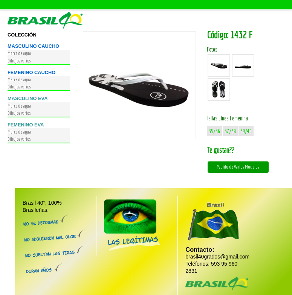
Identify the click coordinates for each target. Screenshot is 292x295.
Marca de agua (19, 53)
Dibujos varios (19, 61)
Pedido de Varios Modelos (238, 167)
